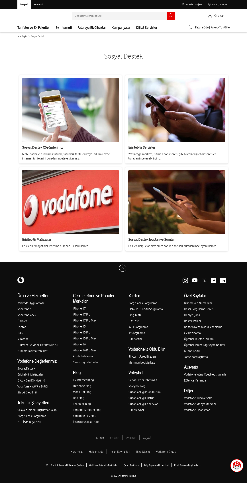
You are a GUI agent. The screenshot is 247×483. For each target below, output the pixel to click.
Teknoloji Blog (82, 403)
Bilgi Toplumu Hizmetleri (156, 465)
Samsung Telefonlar (85, 362)
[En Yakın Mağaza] (192, 4)
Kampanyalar (121, 28)
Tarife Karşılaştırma (196, 356)
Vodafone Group (166, 451)
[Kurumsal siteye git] (38, 4)
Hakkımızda (96, 451)
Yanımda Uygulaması (30, 303)
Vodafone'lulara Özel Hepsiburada (205, 374)
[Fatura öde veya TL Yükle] (209, 27)
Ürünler (22, 321)
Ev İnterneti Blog (83, 380)
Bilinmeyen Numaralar (198, 303)
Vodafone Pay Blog (84, 415)
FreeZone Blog (82, 385)
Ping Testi (134, 315)
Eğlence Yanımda (195, 380)
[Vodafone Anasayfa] (28, 16)
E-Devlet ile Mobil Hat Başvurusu (37, 345)
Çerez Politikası (131, 465)
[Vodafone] (20, 280)
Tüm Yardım (135, 339)
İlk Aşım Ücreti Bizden (142, 356)
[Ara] (171, 16)
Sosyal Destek (26, 368)
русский (131, 438)
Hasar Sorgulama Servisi (199, 309)
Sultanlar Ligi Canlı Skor (143, 404)
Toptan (21, 327)
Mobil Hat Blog (82, 391)
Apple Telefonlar (83, 356)
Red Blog (78, 397)
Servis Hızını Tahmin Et (142, 380)
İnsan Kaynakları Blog (86, 421)
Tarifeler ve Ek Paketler (33, 28)
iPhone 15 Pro (81, 332)
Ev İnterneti (64, 28)
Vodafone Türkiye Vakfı (198, 398)
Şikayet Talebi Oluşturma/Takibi (37, 410)
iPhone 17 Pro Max (84, 320)
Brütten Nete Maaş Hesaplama (203, 327)
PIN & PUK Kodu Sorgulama (145, 309)
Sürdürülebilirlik (27, 392)
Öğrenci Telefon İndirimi (199, 339)
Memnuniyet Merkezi (142, 362)
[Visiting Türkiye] (217, 4)
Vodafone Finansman (197, 410)
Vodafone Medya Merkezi (200, 404)
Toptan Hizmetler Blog (87, 409)
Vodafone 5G (25, 309)
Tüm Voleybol (136, 410)
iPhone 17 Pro (81, 314)
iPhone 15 (79, 326)
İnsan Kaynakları (120, 451)
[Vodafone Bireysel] (24, 4)
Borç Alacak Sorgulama (31, 416)
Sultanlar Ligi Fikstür (141, 398)
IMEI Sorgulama (138, 327)
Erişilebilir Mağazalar (30, 374)
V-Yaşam (22, 339)
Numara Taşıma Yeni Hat (32, 351)
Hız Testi (133, 321)
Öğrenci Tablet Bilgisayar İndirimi (204, 345)
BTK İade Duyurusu (29, 422)
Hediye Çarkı (192, 315)
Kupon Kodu (192, 351)
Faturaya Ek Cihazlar (91, 28)
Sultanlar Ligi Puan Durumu (145, 392)
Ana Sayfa (22, 36)
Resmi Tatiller (192, 321)
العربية (147, 438)
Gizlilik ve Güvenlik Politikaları (103, 465)
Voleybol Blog (137, 386)
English (114, 438)
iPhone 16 (79, 344)
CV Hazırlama (192, 333)
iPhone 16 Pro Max (84, 350)
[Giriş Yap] (218, 16)
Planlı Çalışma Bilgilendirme (187, 465)
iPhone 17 (79, 308)
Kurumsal (77, 451)
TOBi (20, 333)
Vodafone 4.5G (26, 315)
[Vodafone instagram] (185, 280)
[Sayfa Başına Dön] (123, 269)
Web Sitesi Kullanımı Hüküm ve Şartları (65, 465)
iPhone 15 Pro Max (84, 338)
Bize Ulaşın (143, 451)
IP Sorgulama (136, 333)
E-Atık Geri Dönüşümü (31, 380)
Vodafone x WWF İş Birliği (32, 386)
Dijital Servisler (146, 28)
